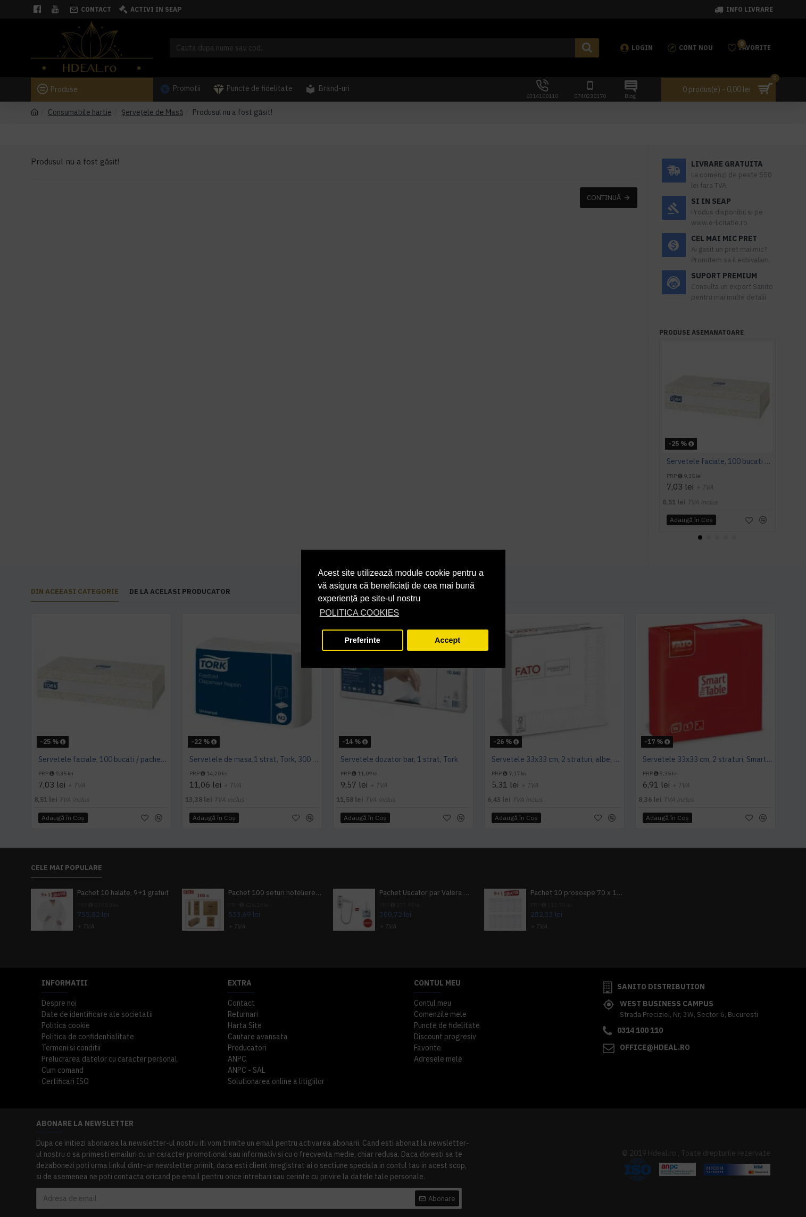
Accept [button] (447, 640)
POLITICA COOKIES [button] (359, 612)
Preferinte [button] (362, 640)
